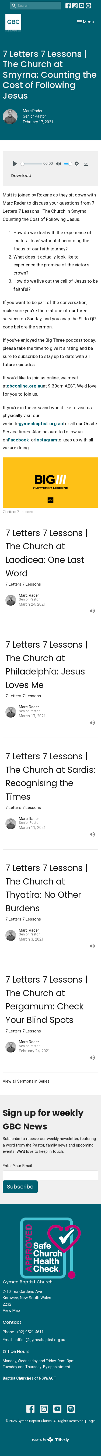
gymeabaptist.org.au (41, 423)
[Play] (15, 163)
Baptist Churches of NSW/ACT (29, 1378)
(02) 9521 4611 (30, 1331)
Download (21, 175)
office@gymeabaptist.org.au (40, 1339)
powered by (50, 1440)
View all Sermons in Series (26, 1081)
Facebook (18, 440)
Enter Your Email (17, 1165)
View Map (11, 1310)
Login (91, 1421)
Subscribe (20, 1186)
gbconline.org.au (25, 386)
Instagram (46, 440)
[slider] (31, 163)
